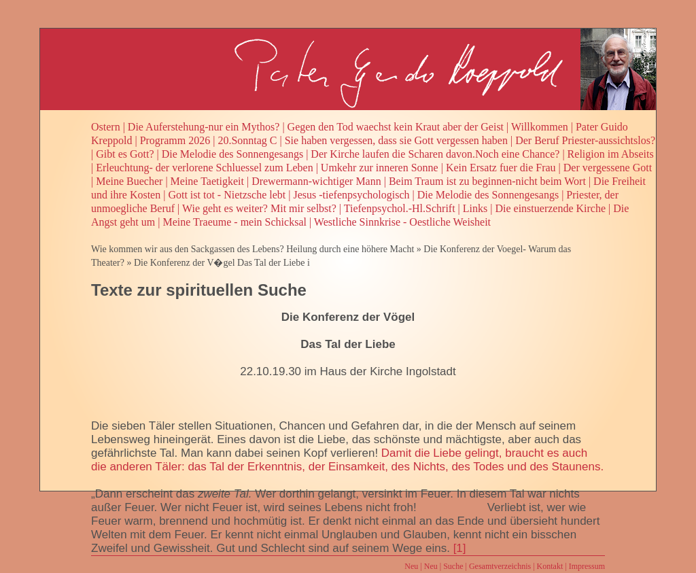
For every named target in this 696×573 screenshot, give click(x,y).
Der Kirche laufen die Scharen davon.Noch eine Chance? (435, 154)
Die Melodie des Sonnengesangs (232, 154)
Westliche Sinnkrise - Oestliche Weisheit (402, 222)
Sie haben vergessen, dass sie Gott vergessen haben (396, 140)
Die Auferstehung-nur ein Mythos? (204, 127)
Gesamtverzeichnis (500, 566)
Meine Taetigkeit (207, 181)
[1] (459, 548)
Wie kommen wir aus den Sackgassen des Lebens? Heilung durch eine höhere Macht (252, 249)
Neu (411, 566)
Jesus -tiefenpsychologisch (351, 195)
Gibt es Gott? (125, 154)
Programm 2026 (175, 140)
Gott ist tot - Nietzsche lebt (226, 195)
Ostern (105, 127)
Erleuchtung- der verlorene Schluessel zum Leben (204, 167)
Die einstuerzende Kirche (550, 208)
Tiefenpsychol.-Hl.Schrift (399, 208)
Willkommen (539, 127)
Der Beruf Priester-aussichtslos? (585, 140)
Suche (453, 566)
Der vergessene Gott (607, 167)
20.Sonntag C (247, 140)
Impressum (587, 566)
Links (475, 208)
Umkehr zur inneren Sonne (379, 167)
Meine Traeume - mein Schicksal (234, 222)
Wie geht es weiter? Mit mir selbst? (259, 208)
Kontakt (550, 566)
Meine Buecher (129, 181)
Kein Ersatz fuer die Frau (501, 167)
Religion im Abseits (611, 154)
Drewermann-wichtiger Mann (316, 181)
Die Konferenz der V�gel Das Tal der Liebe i (222, 263)
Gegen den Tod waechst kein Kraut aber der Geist (396, 127)
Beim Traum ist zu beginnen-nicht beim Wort (487, 181)
